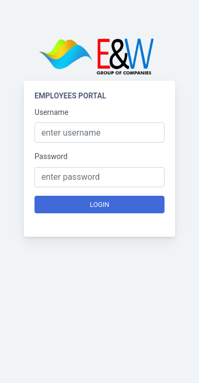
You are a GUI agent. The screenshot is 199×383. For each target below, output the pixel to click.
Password (50, 156)
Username (51, 112)
